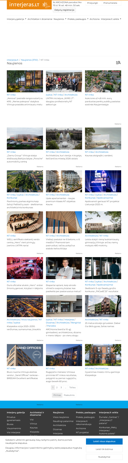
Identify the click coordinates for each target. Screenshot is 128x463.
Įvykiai (49, 95)
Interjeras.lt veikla (108, 412)
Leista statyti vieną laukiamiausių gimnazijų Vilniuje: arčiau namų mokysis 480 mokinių (102, 242)
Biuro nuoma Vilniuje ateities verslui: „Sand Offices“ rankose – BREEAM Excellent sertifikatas (23, 375)
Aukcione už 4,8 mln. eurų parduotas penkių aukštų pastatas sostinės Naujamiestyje (102, 101)
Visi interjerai (13, 432)
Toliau (72, 387)
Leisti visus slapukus (104, 441)
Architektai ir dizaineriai (40, 19)
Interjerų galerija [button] (16, 19)
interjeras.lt (12, 60)
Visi (32, 419)
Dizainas (50, 322)
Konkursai (12, 198)
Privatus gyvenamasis (13, 418)
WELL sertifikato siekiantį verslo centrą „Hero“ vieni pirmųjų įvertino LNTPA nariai (23, 242)
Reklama (118, 124)
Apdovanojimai (105, 198)
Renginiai (76, 322)
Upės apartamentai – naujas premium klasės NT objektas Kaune (60, 201)
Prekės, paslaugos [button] (77, 19)
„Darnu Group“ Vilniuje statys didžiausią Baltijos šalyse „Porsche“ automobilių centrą (25, 158)
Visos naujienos (61, 417)
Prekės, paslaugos (86, 412)
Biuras (10, 424)
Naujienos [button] (59, 19)
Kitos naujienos (29, 319)
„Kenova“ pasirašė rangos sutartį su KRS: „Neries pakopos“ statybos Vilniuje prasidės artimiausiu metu (25, 101)
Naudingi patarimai (63, 421)
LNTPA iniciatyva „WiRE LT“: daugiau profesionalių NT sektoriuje (60, 101)
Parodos (51, 326)
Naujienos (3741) (29, 60)
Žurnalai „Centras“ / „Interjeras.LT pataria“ (109, 420)
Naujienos (58, 412)
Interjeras (69, 319)
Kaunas (33, 427)
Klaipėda (34, 432)
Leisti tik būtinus (104, 449)
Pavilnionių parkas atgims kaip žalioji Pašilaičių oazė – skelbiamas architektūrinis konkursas (25, 204)
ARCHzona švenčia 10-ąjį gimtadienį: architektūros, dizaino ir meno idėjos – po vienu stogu (63, 332)
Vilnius (33, 423)
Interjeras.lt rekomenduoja (83, 422)
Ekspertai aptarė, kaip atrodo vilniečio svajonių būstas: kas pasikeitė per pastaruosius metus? (63, 288)
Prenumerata (111, 2)
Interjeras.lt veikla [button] (110, 19)
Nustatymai (104, 457)
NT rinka (11, 95)
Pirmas (57, 395)
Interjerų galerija (16, 412)
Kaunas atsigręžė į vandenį (98, 155)
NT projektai (82, 432)
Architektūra (70, 95)
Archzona (95, 19)
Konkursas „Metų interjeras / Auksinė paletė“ (108, 430)
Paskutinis (69, 395)
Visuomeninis (14, 428)
